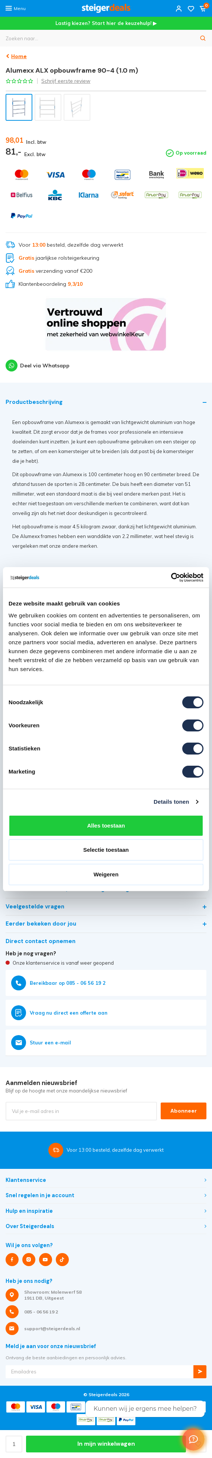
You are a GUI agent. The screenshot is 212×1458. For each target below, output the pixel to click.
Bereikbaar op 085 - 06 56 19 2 (58, 982)
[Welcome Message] (193, 1439)
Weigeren (105, 874)
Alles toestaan (106, 825)
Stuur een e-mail (41, 1042)
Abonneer (183, 1110)
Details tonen (171, 801)
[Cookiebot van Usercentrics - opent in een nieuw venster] (170, 577)
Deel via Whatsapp (38, 365)
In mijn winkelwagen (106, 1444)
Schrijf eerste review (65, 81)
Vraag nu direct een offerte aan (59, 1012)
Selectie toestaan (106, 850)
